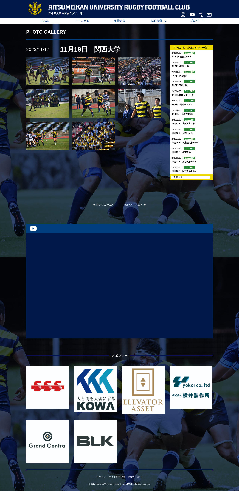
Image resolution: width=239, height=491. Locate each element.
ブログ (194, 20)
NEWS (44, 20)
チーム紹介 (82, 20)
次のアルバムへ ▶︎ (135, 204)
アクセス (101, 476)
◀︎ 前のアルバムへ (103, 204)
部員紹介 (119, 20)
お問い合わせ (135, 476)
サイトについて (117, 476)
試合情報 (157, 20)
